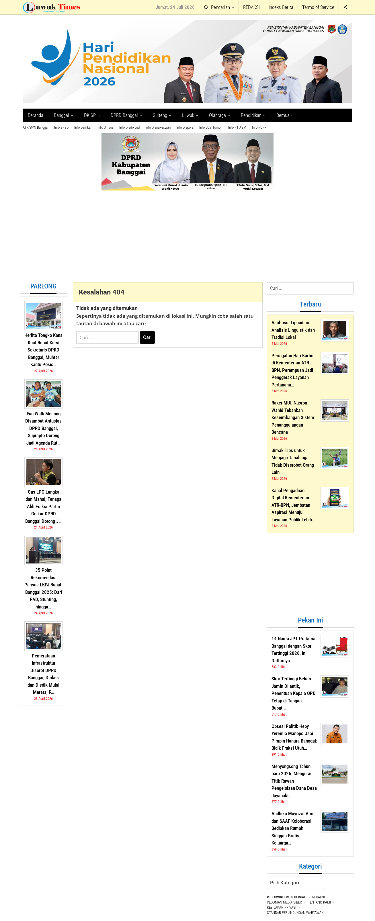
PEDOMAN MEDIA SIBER (284, 902)
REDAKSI (318, 897)
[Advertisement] (187, 239)
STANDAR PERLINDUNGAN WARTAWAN (295, 912)
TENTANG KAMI (319, 902)
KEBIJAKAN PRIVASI (281, 907)
